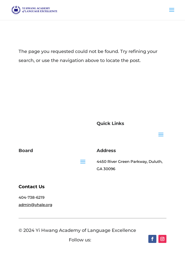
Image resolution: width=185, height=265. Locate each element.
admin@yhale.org (35, 204)
